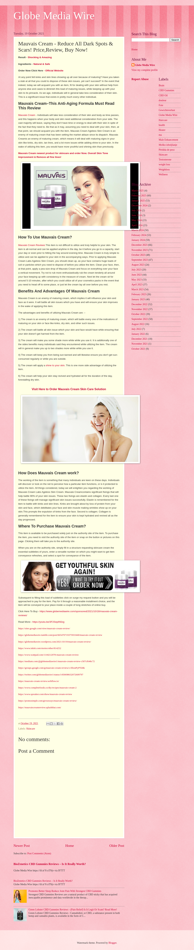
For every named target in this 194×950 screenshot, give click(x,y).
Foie (161, 105)
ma (160, 135)
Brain (161, 85)
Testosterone (165, 159)
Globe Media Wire (54, 16)
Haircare (163, 120)
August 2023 (138, 264)
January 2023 (138, 299)
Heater (162, 130)
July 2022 (136, 329)
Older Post (116, 846)
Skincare (30, 728)
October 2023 (138, 255)
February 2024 (139, 235)
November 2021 (140, 343)
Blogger (113, 942)
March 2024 (138, 230)
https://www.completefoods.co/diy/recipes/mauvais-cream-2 (47, 687)
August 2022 (138, 324)
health (162, 125)
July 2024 (136, 210)
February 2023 (139, 294)
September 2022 (140, 319)
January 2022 (138, 334)
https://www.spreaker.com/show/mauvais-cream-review (45, 694)
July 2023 (136, 269)
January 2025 (138, 200)
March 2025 (138, 190)
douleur (162, 100)
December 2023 (140, 245)
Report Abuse (140, 79)
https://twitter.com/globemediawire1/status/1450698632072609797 (50, 674)
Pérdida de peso (167, 149)
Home (69, 846)
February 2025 (139, 195)
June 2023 (137, 274)
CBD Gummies (166, 90)
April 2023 (137, 284)
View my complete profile (145, 70)
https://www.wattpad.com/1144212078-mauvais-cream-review (48, 654)
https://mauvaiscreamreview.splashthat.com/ (39, 707)
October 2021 (138, 348)
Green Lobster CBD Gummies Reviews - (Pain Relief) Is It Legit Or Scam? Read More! (72, 909)
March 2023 (138, 289)
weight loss (164, 164)
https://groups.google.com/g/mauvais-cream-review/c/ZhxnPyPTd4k (51, 667)
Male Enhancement (168, 139)
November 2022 (140, 309)
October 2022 (138, 314)
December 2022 (140, 304)
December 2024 (140, 205)
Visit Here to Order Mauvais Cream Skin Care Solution (69, 389)
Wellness (163, 174)
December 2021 (140, 338)
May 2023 (137, 279)
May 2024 (137, 220)
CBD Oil (163, 95)
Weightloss (164, 169)
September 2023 (140, 259)
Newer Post (22, 846)
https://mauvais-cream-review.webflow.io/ (38, 681)
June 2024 (137, 215)
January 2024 (138, 240)
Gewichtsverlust (167, 110)
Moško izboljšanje (168, 144)
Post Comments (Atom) (39, 853)
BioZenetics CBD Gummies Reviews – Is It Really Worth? (50, 864)
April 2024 (137, 225)
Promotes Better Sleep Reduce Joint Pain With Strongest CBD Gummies (64, 891)
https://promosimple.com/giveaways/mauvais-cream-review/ (47, 700)
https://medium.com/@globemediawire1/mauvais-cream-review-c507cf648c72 (56, 661)
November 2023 (140, 250)
